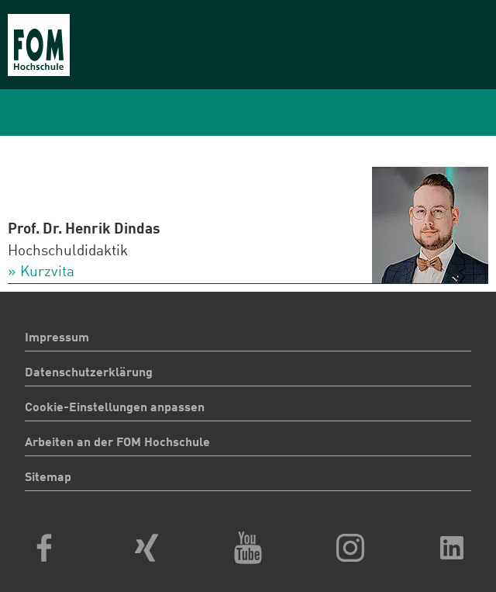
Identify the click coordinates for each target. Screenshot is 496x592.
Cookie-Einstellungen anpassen (115, 408)
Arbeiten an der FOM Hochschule (117, 443)
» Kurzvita (41, 272)
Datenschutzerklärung (89, 373)
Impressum (57, 338)
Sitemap (48, 478)
